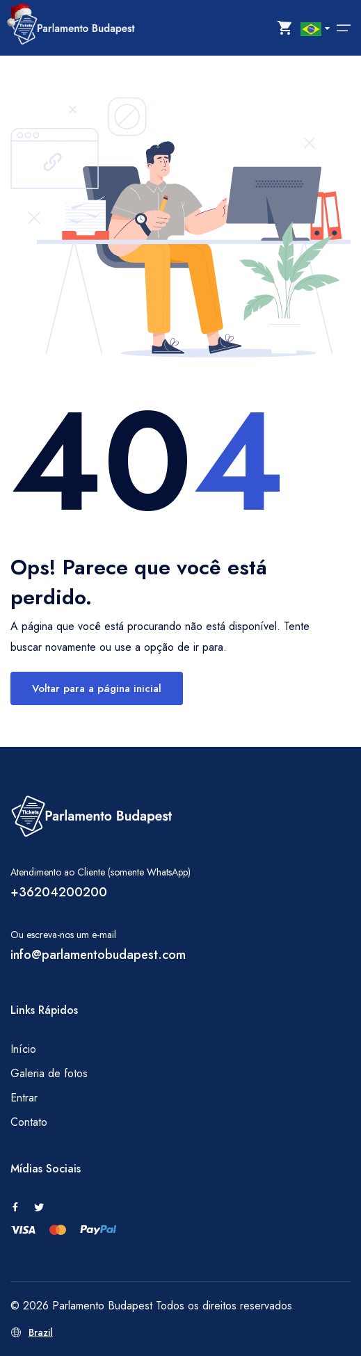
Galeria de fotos (49, 1073)
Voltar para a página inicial (96, 688)
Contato (28, 1122)
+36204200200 (58, 892)
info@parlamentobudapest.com (98, 955)
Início (23, 1049)
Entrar (24, 1098)
